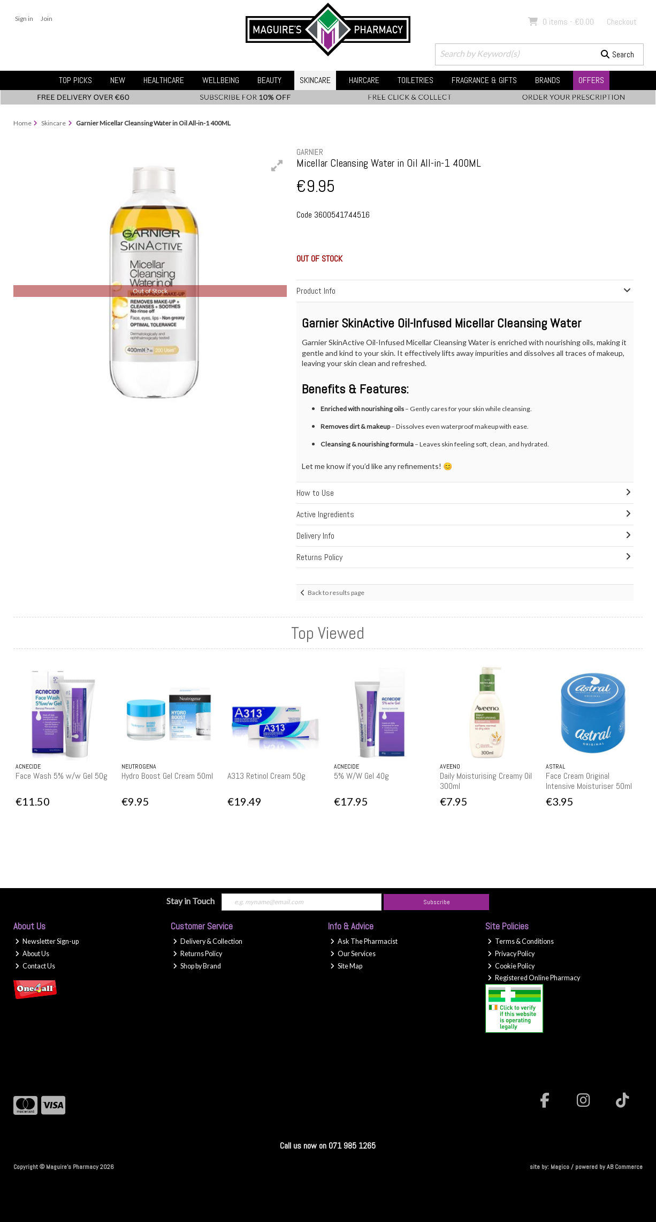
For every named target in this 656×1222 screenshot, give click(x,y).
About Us (32, 954)
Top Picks (75, 80)
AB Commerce (625, 1167)
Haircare (364, 80)
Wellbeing (220, 80)
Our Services (353, 954)
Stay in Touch (190, 901)
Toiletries (415, 80)
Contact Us (35, 966)
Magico (560, 1167)
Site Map (346, 966)
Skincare (315, 80)
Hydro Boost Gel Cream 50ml (167, 775)
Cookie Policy (511, 966)
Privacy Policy (511, 954)
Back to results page (336, 592)
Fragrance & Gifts (484, 80)
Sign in (24, 18)
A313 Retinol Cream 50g (266, 775)
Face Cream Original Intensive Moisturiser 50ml (589, 781)
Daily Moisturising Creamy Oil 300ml (486, 781)
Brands (547, 80)
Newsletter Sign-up (47, 941)
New (117, 80)
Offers (591, 80)
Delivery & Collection (207, 941)
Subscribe (436, 902)
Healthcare (163, 80)
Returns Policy (197, 954)
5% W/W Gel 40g (361, 775)
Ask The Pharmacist (364, 941)
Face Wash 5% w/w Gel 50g (62, 775)
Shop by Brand (197, 966)
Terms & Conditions (520, 941)
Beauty (269, 80)
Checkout (622, 21)
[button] (277, 165)
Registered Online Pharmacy (533, 978)
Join (46, 18)
